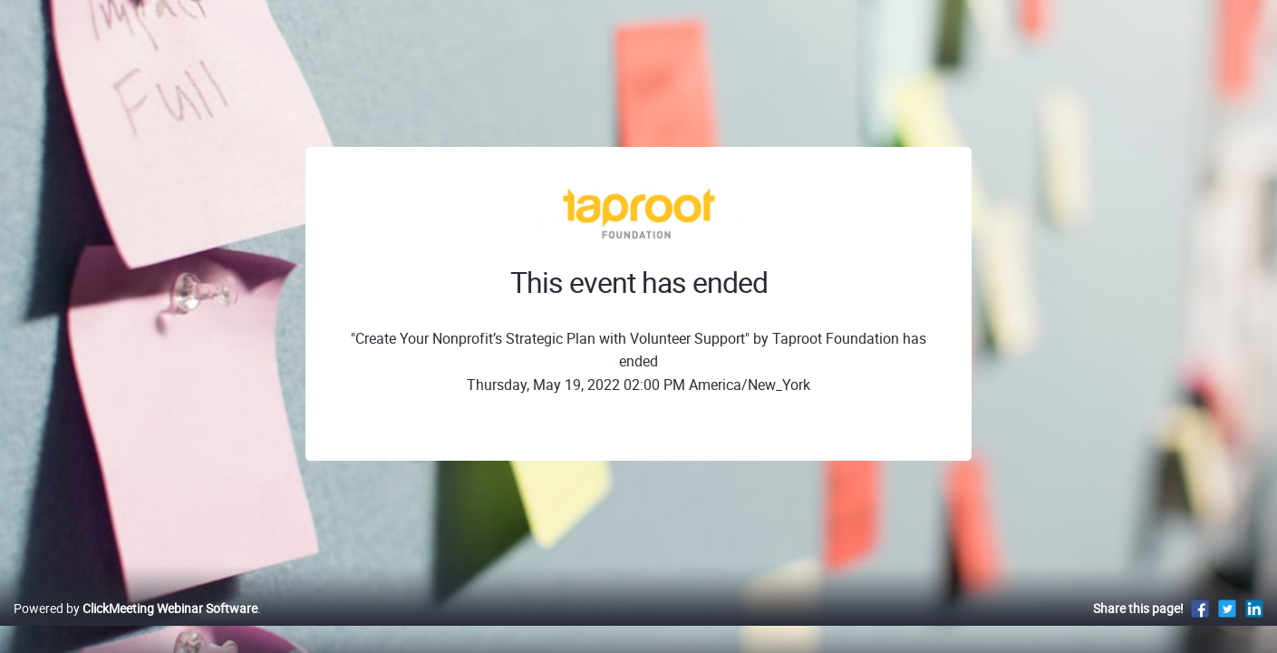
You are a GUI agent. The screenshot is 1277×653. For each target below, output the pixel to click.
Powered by (135, 627)
